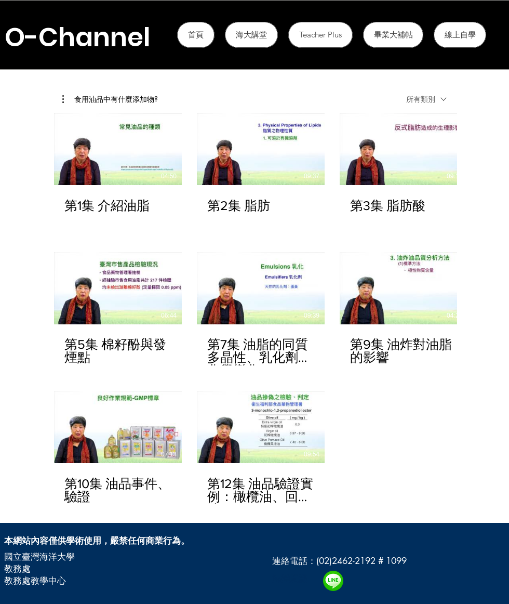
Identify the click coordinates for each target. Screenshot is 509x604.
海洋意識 (289, 578)
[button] (320, 35)
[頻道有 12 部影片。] (254, 308)
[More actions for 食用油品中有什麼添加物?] (110, 99)
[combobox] (426, 99)
